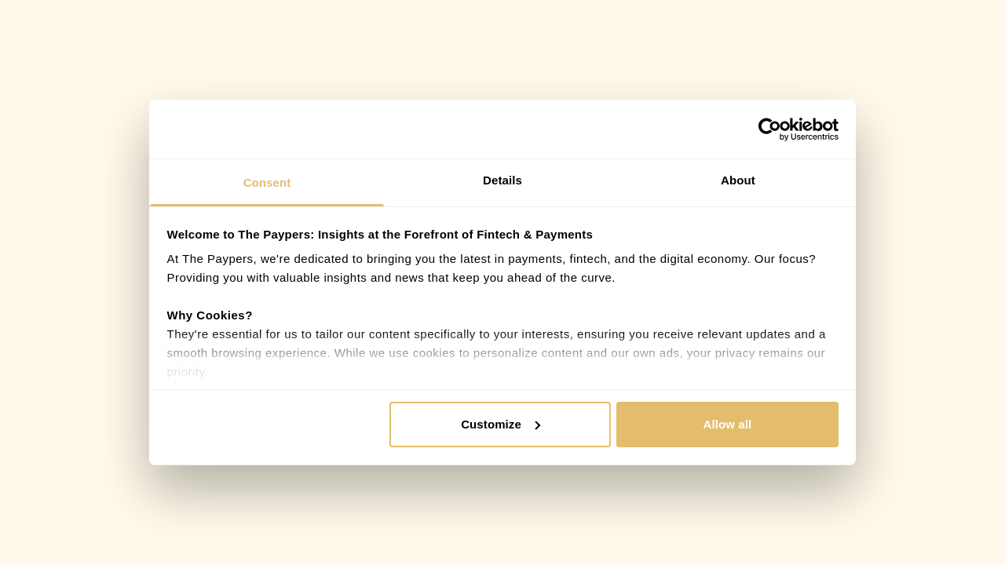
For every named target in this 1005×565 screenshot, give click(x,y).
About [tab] (738, 180)
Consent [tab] (267, 182)
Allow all (728, 424)
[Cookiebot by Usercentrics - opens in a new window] (770, 129)
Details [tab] (502, 180)
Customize (500, 424)
